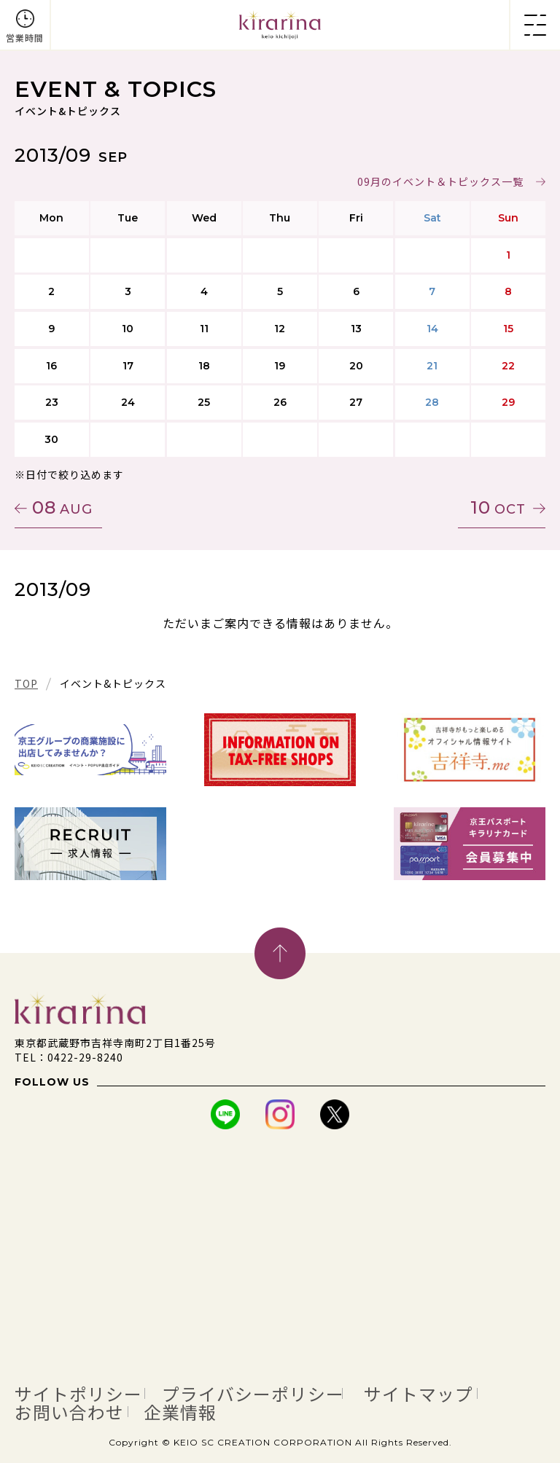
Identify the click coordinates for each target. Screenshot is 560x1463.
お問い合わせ (76, 1410)
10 (498, 507)
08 (62, 507)
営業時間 (25, 37)
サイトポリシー (86, 1393)
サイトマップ (461, 1393)
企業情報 (197, 1410)
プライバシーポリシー (279, 1393)
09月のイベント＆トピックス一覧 (440, 181)
